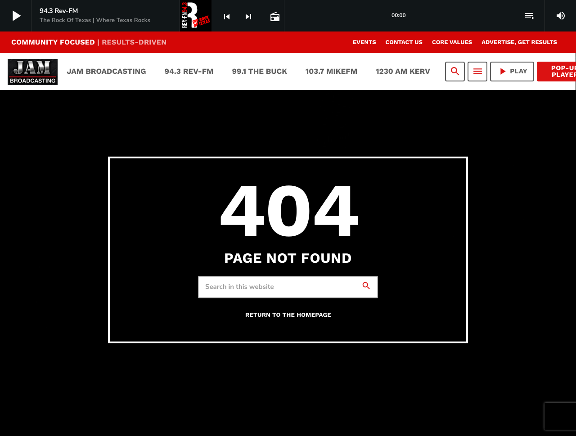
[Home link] (33, 71)
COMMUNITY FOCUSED (88, 42)
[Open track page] (274, 16)
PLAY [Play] (512, 71)
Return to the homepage (288, 315)
